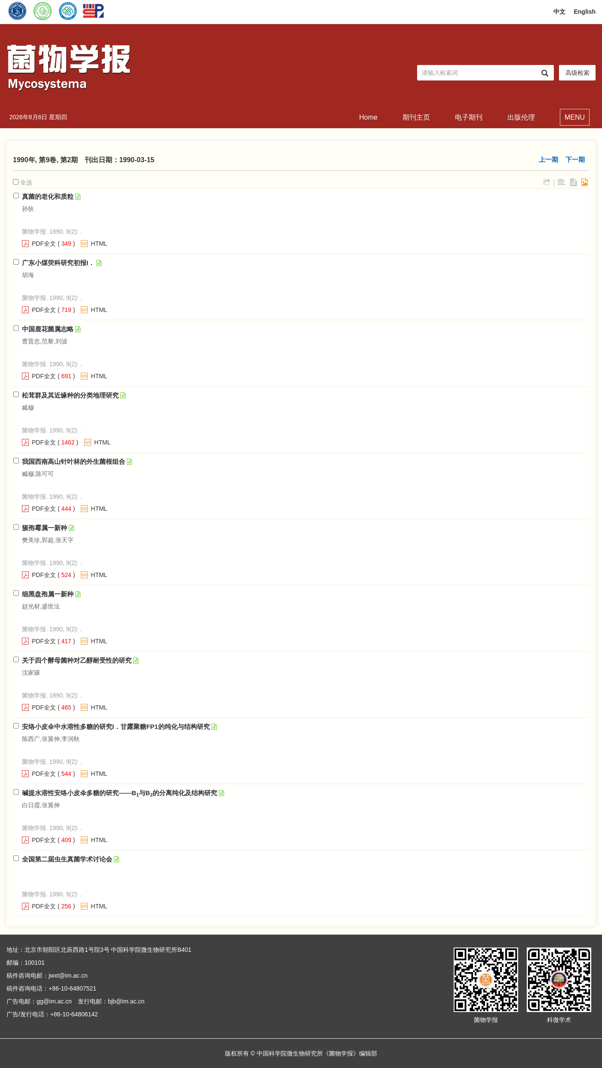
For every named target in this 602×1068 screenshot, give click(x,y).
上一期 (548, 159)
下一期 (575, 159)
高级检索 (577, 72)
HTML (99, 243)
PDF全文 (44, 243)
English (585, 11)
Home (368, 117)
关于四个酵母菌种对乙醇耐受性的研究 (77, 660)
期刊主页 (416, 117)
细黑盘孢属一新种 (48, 594)
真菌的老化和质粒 (48, 196)
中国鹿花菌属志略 (48, 329)
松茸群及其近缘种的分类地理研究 (70, 395)
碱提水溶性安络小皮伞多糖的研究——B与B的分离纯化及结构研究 (119, 792)
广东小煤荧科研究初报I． (58, 262)
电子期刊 (468, 117)
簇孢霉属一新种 (44, 527)
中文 (559, 11)
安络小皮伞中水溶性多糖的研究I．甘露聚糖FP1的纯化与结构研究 (116, 726)
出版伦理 (521, 117)
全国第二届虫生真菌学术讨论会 (67, 859)
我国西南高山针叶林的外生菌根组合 (73, 461)
